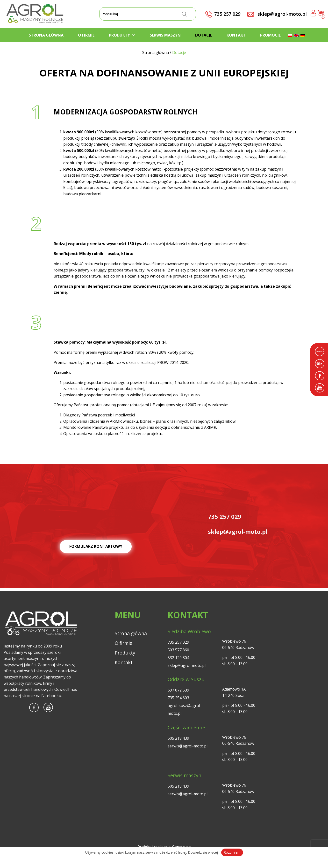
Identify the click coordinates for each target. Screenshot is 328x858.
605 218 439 (178, 738)
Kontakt (236, 35)
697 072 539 (178, 690)
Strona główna (46, 35)
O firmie (86, 35)
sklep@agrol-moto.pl (277, 14)
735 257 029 (178, 642)
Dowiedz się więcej (203, 852)
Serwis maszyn (165, 35)
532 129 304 (178, 657)
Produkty (122, 35)
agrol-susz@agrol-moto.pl (184, 709)
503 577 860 (178, 650)
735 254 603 (178, 697)
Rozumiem (232, 852)
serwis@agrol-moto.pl (187, 746)
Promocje (270, 35)
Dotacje (203, 35)
